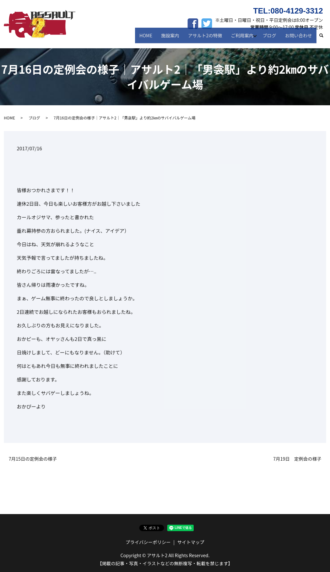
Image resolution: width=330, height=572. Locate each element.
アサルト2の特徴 (208, 38)
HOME (151, 38)
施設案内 (175, 38)
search (324, 38)
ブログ (271, 38)
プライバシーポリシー (148, 542)
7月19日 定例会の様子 (297, 459)
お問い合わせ (299, 38)
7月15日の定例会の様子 (33, 459)
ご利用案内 (243, 38)
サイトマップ (190, 542)
